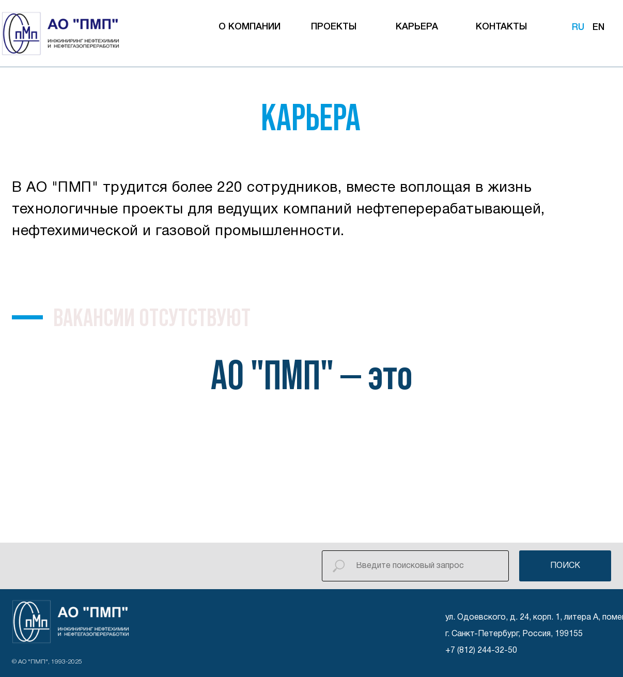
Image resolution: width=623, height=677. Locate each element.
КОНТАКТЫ (501, 27)
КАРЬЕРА (417, 27)
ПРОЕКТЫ (333, 27)
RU (578, 27)
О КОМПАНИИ (250, 27)
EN (598, 27)
